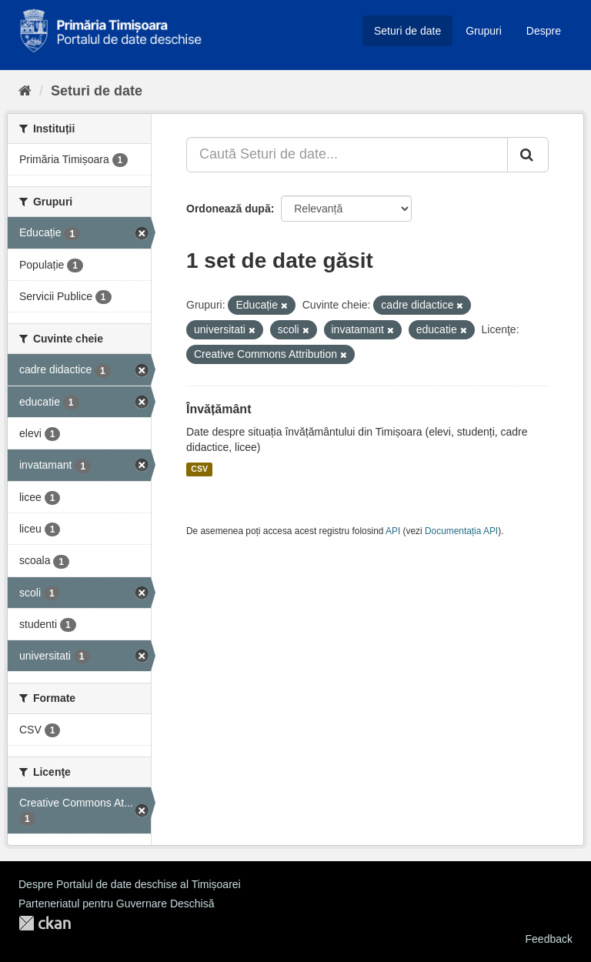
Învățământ (218, 409)
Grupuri (484, 31)
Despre (543, 31)
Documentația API (461, 531)
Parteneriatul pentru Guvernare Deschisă (116, 903)
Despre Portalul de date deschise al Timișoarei (129, 884)
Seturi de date (407, 31)
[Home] (25, 91)
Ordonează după (228, 208)
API (393, 531)
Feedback (549, 939)
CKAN (44, 923)
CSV (199, 469)
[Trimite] (528, 154)
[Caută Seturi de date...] (347, 154)
